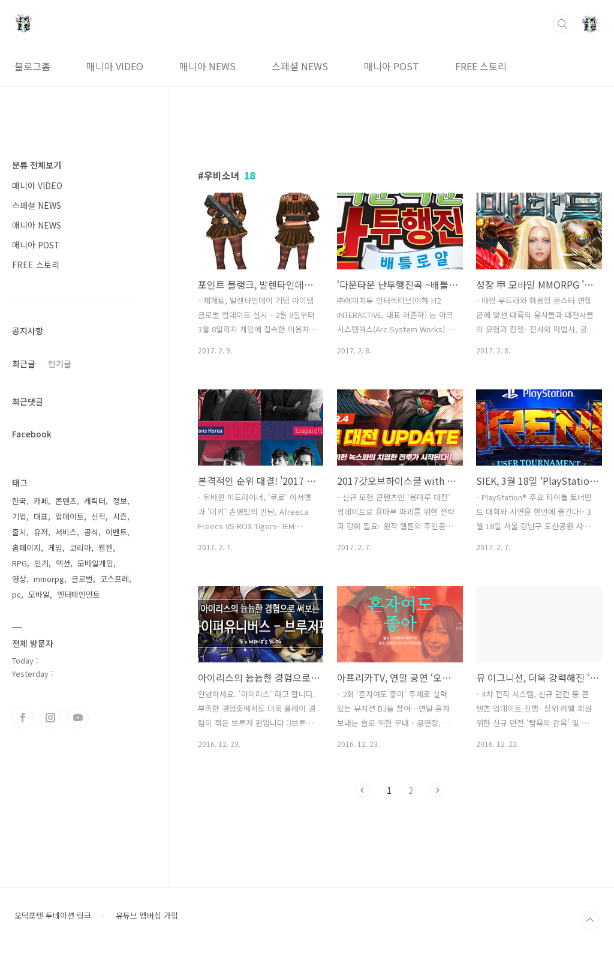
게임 (55, 547)
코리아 (80, 547)
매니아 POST (391, 66)
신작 (98, 516)
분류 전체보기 (36, 165)
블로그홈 (32, 66)
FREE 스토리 (481, 66)
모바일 (39, 594)
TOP (590, 920)
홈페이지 (26, 547)
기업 (19, 516)
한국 (19, 500)
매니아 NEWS (207, 66)
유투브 (78, 717)
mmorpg (49, 578)
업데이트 (69, 516)
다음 (437, 790)
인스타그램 (50, 717)
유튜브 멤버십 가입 (147, 915)
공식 (91, 532)
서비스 (66, 532)
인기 (41, 563)
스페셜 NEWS (300, 66)
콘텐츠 (66, 500)
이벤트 (116, 532)
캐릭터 (95, 500)
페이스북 (23, 717)
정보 (120, 500)
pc (16, 594)
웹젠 (105, 547)
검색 (562, 24)
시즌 (120, 516)
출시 (19, 532)
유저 (41, 532)
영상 (19, 578)
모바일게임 (95, 563)
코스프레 (114, 578)
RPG (19, 563)
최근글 (23, 364)
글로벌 (82, 578)
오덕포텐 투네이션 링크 (52, 915)
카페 (41, 500)
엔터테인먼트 (78, 594)
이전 (363, 790)
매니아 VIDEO (114, 66)
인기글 (59, 364)
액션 (63, 563)
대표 (41, 516)
